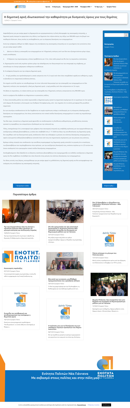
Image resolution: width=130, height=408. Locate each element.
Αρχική (48, 6)
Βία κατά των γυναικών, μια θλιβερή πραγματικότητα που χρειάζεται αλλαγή (64, 280)
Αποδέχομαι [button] (106, 405)
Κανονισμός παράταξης (13, 268)
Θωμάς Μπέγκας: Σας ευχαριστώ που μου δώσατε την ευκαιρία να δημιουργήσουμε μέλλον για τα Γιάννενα (108, 301)
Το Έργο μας (98, 6)
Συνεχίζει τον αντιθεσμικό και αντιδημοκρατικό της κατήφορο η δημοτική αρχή (17, 315)
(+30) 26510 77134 (20, 1)
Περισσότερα (81, 405)
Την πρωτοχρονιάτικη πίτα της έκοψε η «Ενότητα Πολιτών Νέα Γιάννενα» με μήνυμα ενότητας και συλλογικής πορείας (20, 228)
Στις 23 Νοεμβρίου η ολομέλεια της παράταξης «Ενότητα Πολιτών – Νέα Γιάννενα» (106, 204)
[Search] (126, 35)
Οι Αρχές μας (56, 6)
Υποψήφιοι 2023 (85, 6)
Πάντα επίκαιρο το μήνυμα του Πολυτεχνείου (104, 254)
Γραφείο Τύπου (111, 6)
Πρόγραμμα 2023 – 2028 (70, 6)
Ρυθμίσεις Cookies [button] (93, 405)
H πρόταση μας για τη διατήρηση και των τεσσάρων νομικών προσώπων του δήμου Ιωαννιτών (64, 327)
